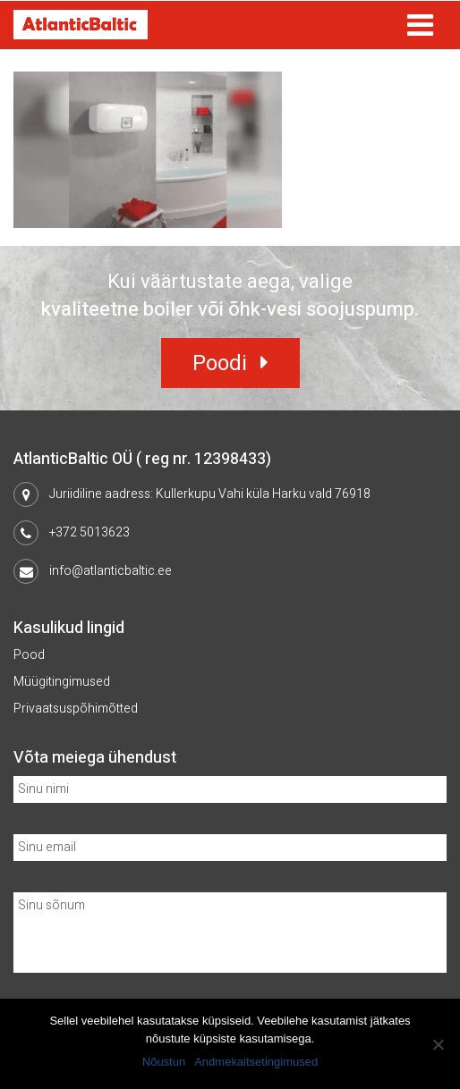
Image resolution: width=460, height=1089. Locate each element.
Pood (29, 655)
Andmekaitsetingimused (256, 1061)
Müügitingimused (61, 681)
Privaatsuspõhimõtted (75, 708)
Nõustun (163, 1061)
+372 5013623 (89, 532)
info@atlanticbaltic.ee (110, 570)
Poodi (219, 363)
